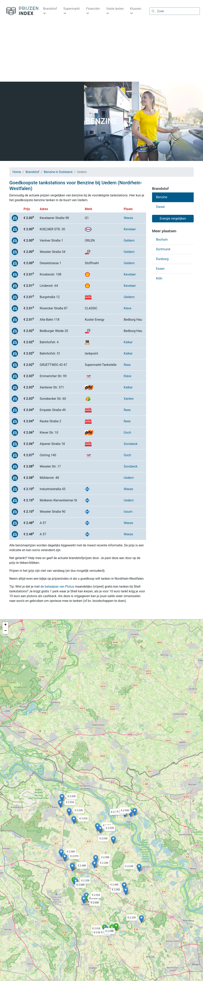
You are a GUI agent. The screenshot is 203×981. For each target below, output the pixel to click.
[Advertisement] (101, 52)
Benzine (161, 197)
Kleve (127, 308)
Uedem (129, 478)
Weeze (128, 218)
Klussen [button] (135, 9)
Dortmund (163, 249)
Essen (160, 269)
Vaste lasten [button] (115, 9)
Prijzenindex (20, 11)
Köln (159, 278)
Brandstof (32, 172)
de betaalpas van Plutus (57, 586)
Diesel (160, 207)
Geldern (129, 240)
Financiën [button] (93, 9)
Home (16, 172)
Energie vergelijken (173, 218)
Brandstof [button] (50, 9)
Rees (127, 365)
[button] (88, 899)
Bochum (162, 239)
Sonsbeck (131, 444)
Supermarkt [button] (71, 9)
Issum (128, 511)
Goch (127, 432)
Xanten (129, 399)
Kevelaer (130, 229)
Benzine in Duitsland (58, 172)
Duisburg (162, 259)
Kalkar (128, 342)
